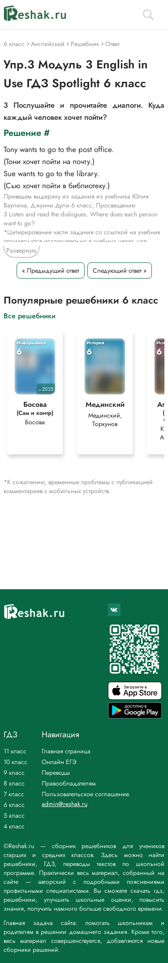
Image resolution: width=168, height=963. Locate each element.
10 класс (15, 761)
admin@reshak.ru (64, 803)
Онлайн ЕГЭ (59, 761)
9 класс (14, 772)
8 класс (14, 783)
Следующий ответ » (119, 270)
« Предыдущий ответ (50, 270)
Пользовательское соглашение (85, 794)
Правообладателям (69, 783)
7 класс (14, 794)
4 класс (14, 826)
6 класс (14, 804)
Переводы (56, 772)
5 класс (14, 815)
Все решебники (30, 315)
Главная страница (66, 751)
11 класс (15, 751)
